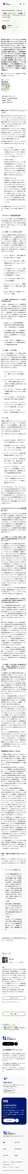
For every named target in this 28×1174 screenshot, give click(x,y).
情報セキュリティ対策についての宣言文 (11, 1167)
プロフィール (13, 998)
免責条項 (5, 1162)
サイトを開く (9, 1120)
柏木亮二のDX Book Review (10, 1026)
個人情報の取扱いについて (8, 1164)
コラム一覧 (13, 1014)
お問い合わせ (8, 1091)
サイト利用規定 (11, 1162)
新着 (4, 1142)
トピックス (5, 1155)
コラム (14, 1024)
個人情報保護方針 (19, 1162)
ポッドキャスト (18, 1149)
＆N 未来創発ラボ (6, 1024)
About (8, 1043)
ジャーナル (17, 1142)
